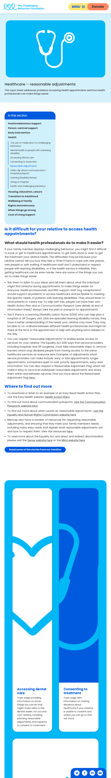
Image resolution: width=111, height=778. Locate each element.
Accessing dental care (22, 157)
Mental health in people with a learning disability (30, 152)
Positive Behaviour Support (24, 123)
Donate (98, 6)
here (32, 377)
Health (12, 137)
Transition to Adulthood (23, 196)
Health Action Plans (57, 397)
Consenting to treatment (23, 161)
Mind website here (73, 440)
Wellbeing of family (20, 201)
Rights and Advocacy (21, 205)
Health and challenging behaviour (28, 186)
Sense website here (39, 440)
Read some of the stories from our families (35, 449)
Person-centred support (23, 128)
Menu (78, 7)
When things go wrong (22, 210)
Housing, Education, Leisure (25, 191)
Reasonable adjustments (23, 166)
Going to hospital (19, 182)
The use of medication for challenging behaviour (30, 144)
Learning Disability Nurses (23, 177)
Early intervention (19, 132)
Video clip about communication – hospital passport (28, 172)
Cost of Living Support (21, 214)
